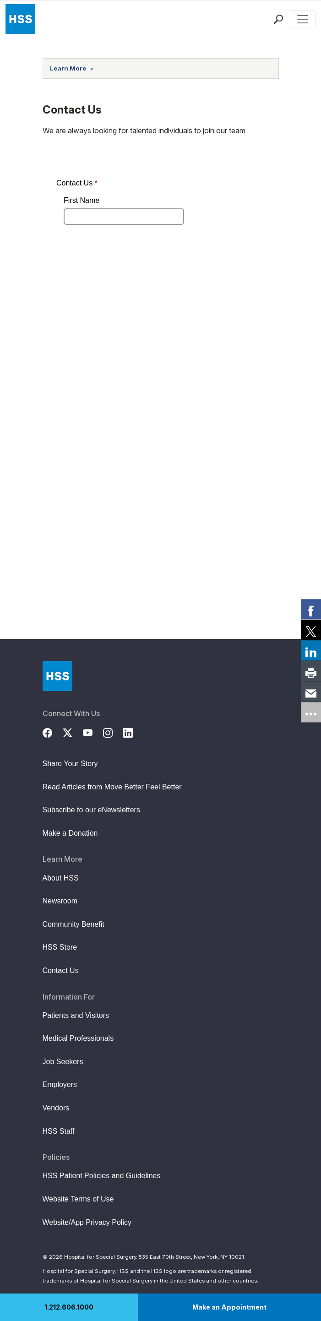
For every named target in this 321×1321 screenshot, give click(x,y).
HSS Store (60, 947)
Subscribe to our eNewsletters (91, 810)
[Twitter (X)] (73, 732)
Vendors (56, 1108)
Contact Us (61, 970)
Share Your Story (70, 763)
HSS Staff (59, 1131)
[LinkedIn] (133, 732)
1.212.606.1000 (68, 1307)
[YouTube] (93, 732)
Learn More (72, 68)
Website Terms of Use (78, 1199)
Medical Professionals (78, 1038)
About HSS (61, 878)
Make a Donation (70, 833)
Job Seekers (63, 1061)
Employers (60, 1084)
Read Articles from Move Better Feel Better (112, 787)
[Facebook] (53, 732)
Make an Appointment (229, 1307)
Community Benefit (73, 924)
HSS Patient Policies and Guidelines (102, 1176)
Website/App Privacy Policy (87, 1222)
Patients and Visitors (76, 1015)
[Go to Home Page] (57, 676)
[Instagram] (113, 732)
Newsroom (60, 901)
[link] (311, 609)
